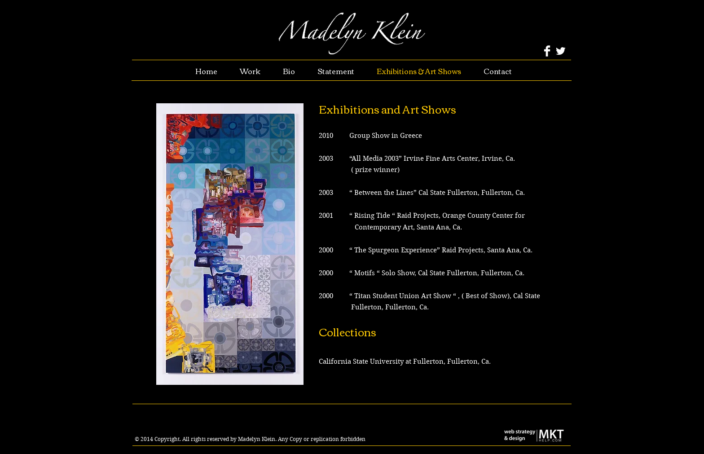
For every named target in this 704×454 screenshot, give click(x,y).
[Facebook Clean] (547, 51)
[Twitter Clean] (560, 51)
